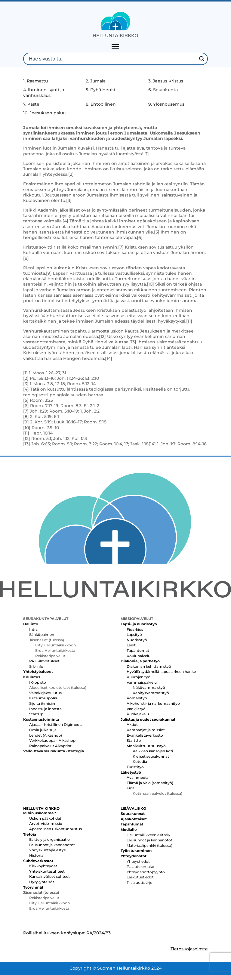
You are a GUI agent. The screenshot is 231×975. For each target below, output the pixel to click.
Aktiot (132, 724)
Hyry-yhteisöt (41, 882)
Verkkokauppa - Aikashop (52, 740)
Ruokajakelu (138, 714)
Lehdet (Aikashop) (45, 735)
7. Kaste (31, 104)
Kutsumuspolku (43, 698)
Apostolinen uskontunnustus (55, 829)
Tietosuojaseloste (189, 949)
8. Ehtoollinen (101, 104)
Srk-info (36, 666)
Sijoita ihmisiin (42, 703)
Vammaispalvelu (142, 682)
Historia (36, 855)
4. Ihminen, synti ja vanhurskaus (43, 92)
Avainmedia (137, 777)
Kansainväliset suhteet (49, 876)
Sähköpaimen (41, 634)
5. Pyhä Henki (100, 89)
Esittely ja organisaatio (49, 839)
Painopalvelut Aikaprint (50, 746)
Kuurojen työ (138, 677)
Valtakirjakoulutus (45, 693)
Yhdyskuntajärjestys (47, 850)
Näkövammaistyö (149, 687)
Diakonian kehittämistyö (149, 666)
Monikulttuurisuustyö (146, 746)
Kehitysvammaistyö (151, 693)
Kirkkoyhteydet (43, 866)
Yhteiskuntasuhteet (47, 871)
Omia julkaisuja (43, 730)
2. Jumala (96, 81)
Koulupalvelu (138, 656)
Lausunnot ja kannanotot (52, 845)
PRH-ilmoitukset (44, 661)
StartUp (36, 714)
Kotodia (140, 761)
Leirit (131, 645)
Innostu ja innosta (45, 709)
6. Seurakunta (163, 89)
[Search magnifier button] (201, 59)
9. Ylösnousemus (166, 104)
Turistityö (135, 767)
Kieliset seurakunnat (151, 756)
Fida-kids (135, 629)
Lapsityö (134, 634)
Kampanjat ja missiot (146, 730)
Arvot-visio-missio (45, 823)
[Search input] (112, 58)
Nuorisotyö (137, 640)
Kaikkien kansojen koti (153, 751)
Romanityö (137, 698)
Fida (130, 788)
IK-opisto (37, 682)
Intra (33, 629)
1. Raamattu (35, 81)
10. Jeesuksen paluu (44, 113)
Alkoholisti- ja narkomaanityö (153, 703)
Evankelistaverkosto (145, 735)
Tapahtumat (138, 650)
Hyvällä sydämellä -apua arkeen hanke (161, 671)
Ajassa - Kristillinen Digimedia (55, 724)
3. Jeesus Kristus (165, 81)
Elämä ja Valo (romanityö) (150, 783)
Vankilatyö (136, 709)
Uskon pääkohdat (45, 818)
